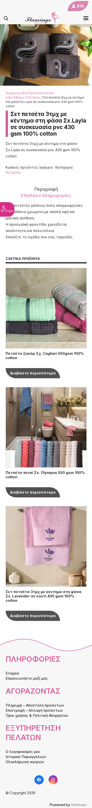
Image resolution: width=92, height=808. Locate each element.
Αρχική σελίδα (16, 93)
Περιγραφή (46, 189)
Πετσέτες (34, 97)
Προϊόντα (36, 93)
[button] (86, 18)
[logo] (42, 18)
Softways (79, 804)
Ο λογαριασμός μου (23, 751)
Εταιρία (12, 673)
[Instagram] (53, 779)
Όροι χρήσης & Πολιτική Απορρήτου (37, 715)
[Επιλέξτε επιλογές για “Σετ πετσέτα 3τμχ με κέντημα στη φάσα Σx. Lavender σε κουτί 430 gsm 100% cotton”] (33, 616)
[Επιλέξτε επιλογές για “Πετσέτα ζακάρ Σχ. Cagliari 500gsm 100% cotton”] (33, 373)
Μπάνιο (19, 97)
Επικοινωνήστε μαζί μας (27, 678)
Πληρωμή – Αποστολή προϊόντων (35, 705)
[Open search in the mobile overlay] (6, 18)
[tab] (46, 189)
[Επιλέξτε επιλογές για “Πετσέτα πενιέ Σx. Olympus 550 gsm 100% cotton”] (33, 492)
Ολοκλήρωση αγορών (25, 761)
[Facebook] (39, 779)
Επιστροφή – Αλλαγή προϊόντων (34, 710)
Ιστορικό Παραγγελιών (26, 756)
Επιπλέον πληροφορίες (46, 195)
